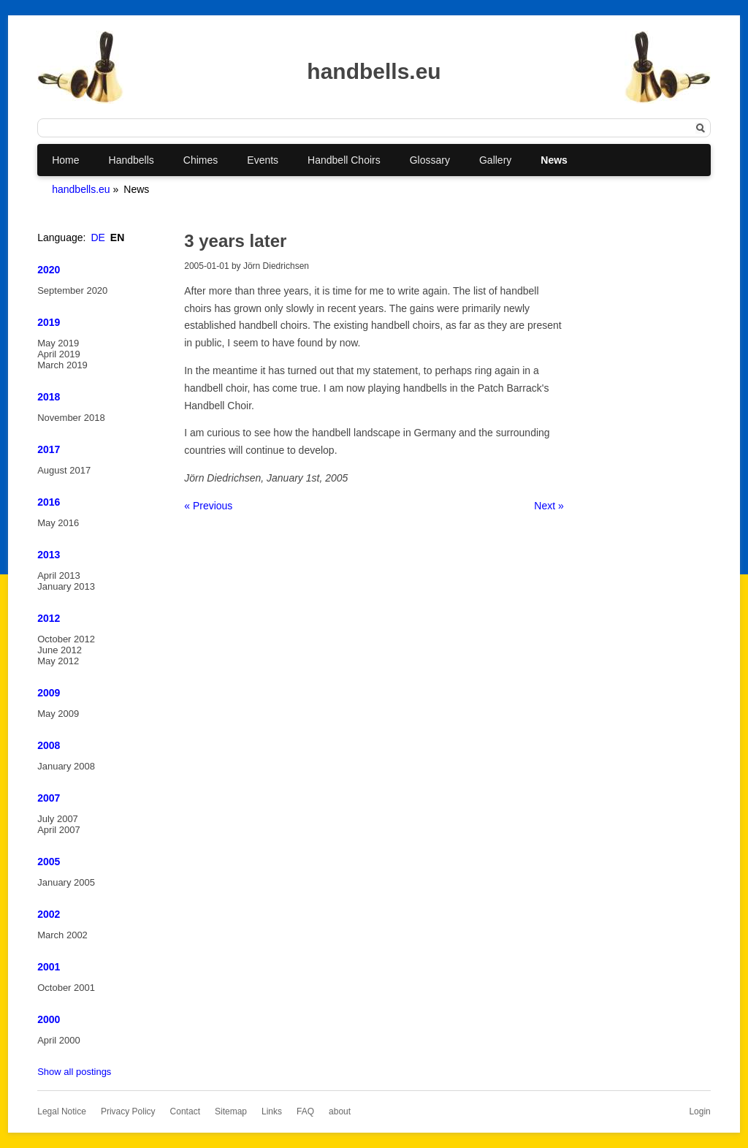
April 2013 (58, 575)
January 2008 (66, 766)
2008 (48, 745)
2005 (48, 861)
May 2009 (58, 713)
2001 (48, 967)
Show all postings (74, 1071)
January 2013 (66, 586)
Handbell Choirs (344, 160)
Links (272, 1111)
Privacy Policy (128, 1111)
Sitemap (231, 1111)
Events (262, 160)
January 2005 (66, 882)
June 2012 (59, 650)
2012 (48, 618)
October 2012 (66, 639)
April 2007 (58, 829)
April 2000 (58, 1040)
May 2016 (58, 522)
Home (65, 160)
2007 (48, 798)
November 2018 (71, 417)
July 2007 (57, 818)
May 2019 (58, 343)
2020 (48, 269)
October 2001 (66, 987)
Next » (548, 506)
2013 (48, 554)
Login (699, 1111)
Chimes (200, 160)
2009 (48, 693)
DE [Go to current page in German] (97, 237)
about (340, 1111)
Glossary (430, 160)
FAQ (305, 1111)
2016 (48, 502)
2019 (48, 322)
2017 (48, 449)
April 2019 (58, 354)
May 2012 (58, 660)
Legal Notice (61, 1111)
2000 (48, 1019)
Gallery (495, 160)
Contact (185, 1111)
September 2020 (72, 290)
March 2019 (62, 365)
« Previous (208, 506)
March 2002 (62, 935)
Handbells (131, 160)
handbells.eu (81, 189)
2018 (48, 397)
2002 (48, 914)
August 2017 (64, 470)
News (554, 160)
